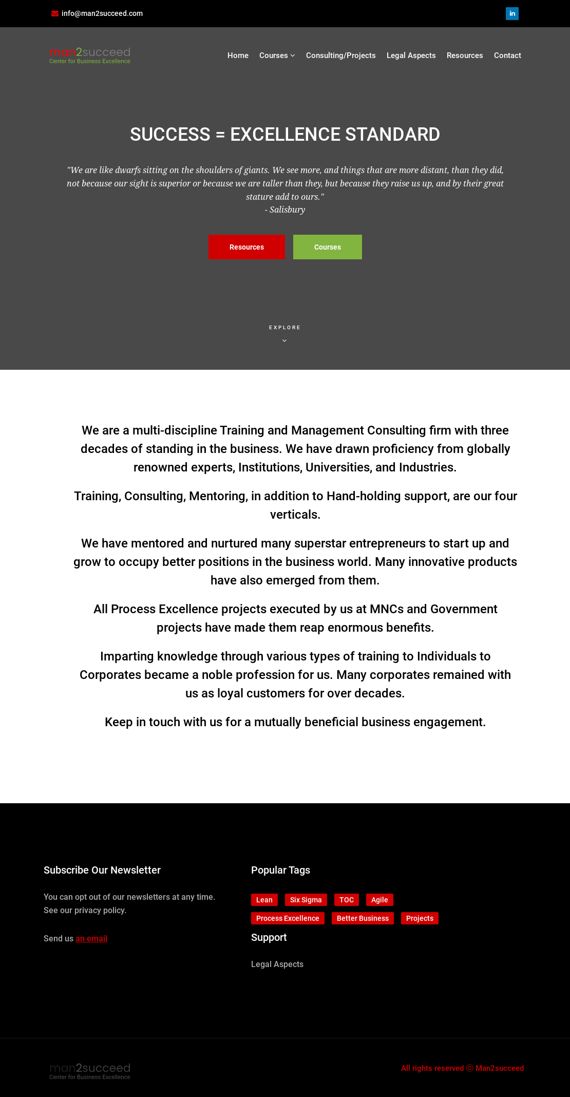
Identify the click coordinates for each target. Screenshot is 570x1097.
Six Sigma (306, 900)
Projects (419, 918)
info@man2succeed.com (102, 13)
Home (238, 55)
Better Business (363, 918)
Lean (264, 900)
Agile (379, 900)
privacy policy (99, 910)
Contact (507, 55)
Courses (277, 55)
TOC (346, 900)
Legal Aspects (411, 55)
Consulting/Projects (341, 55)
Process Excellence (287, 918)
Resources (465, 55)
